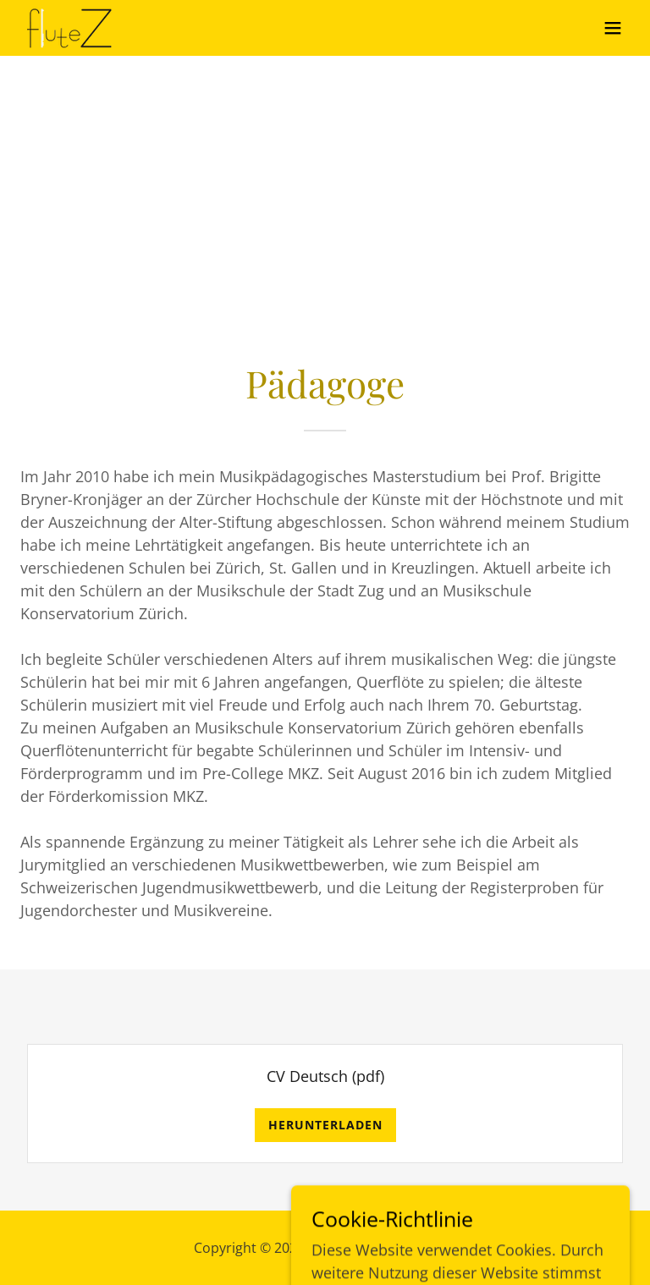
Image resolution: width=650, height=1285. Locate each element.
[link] (70, 28)
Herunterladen (325, 1125)
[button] (613, 28)
